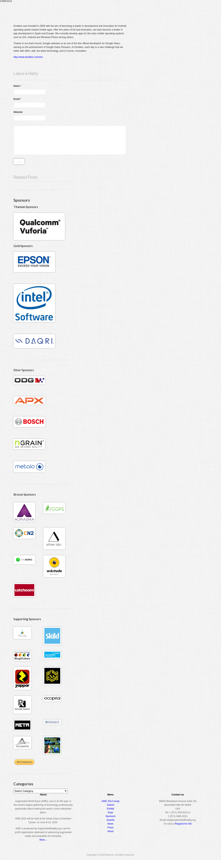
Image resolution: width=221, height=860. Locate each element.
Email (17, 99)
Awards (176, 10)
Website (18, 112)
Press (111, 827)
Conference (147, 10)
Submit (110, 805)
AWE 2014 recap (110, 801)
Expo (163, 10)
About (190, 10)
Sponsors (111, 816)
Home (117, 11)
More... (43, 839)
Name (17, 86)
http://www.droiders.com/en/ (28, 57)
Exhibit (110, 808)
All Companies (24, 762)
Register (130, 10)
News (110, 823)
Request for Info (183, 823)
